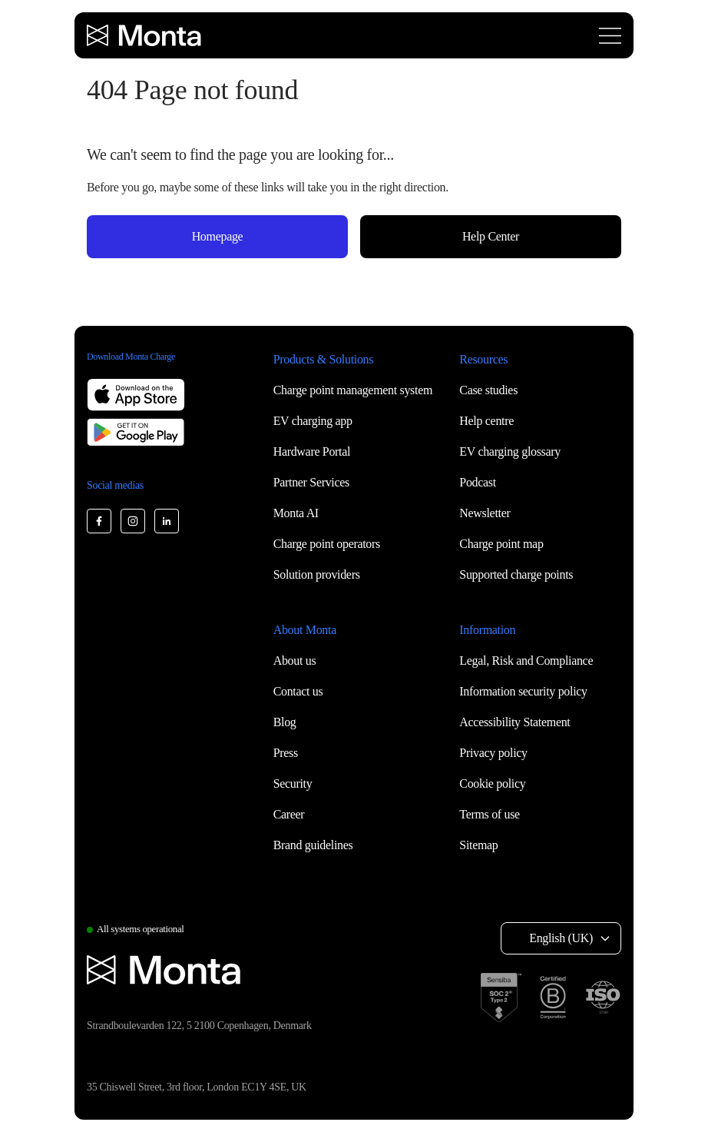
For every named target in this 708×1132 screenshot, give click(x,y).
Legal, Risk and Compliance (526, 660)
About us (294, 660)
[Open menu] (610, 36)
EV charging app (312, 420)
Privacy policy (493, 752)
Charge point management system (352, 390)
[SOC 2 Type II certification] (501, 997)
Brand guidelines (313, 844)
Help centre (486, 420)
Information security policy (523, 691)
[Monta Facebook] (99, 521)
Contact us (298, 691)
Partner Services (311, 482)
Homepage (217, 236)
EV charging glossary (510, 451)
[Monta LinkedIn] (166, 521)
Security (293, 783)
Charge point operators (326, 543)
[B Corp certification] (553, 997)
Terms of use (489, 814)
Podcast (477, 482)
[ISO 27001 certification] (602, 997)
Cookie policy (492, 783)
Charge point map (501, 543)
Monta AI (296, 513)
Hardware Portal (312, 451)
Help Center (490, 236)
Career (289, 814)
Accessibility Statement (514, 722)
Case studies (488, 390)
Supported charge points (516, 574)
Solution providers (316, 574)
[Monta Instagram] (133, 521)
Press (285, 752)
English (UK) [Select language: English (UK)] (561, 937)
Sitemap (478, 844)
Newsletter (484, 513)
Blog (284, 722)
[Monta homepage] (145, 35)
